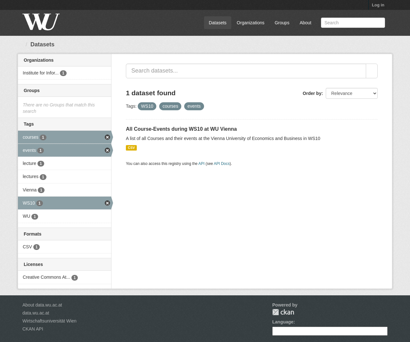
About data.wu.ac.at (42, 304)
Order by (312, 93)
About (305, 22)
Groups (282, 22)
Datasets (217, 22)
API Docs (222, 163)
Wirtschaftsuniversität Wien (49, 320)
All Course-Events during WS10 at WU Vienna (181, 129)
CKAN (283, 312)
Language (282, 321)
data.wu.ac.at (35, 312)
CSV (131, 148)
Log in (378, 5)
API (201, 163)
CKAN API (32, 328)
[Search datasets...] (246, 71)
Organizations (250, 22)
